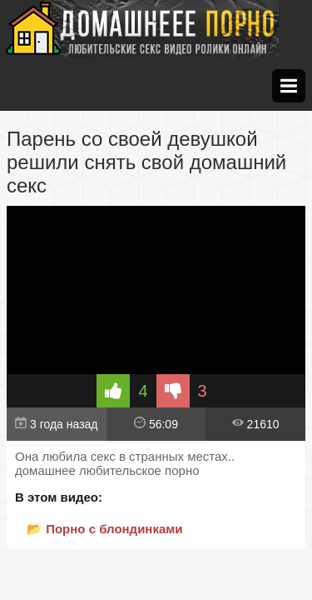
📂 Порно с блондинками (105, 529)
